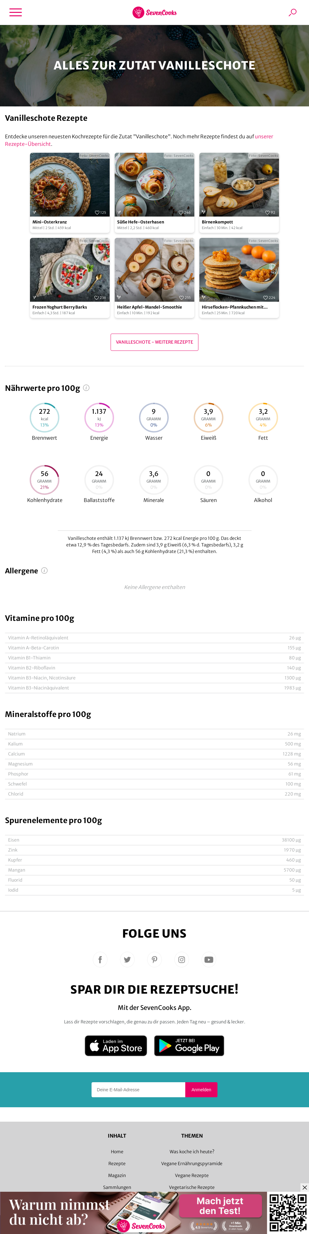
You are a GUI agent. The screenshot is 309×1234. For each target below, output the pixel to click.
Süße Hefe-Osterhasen (140, 222)
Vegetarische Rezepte (192, 1187)
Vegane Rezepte (192, 1175)
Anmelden (201, 1089)
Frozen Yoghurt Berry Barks (59, 307)
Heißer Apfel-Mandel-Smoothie (149, 307)
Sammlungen (117, 1187)
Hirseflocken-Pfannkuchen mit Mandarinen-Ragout (233, 307)
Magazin (117, 1175)
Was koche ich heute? (192, 1152)
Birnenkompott (217, 222)
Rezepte (117, 1163)
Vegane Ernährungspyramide (191, 1163)
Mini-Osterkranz (49, 222)
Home (117, 1152)
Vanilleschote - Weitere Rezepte (154, 342)
